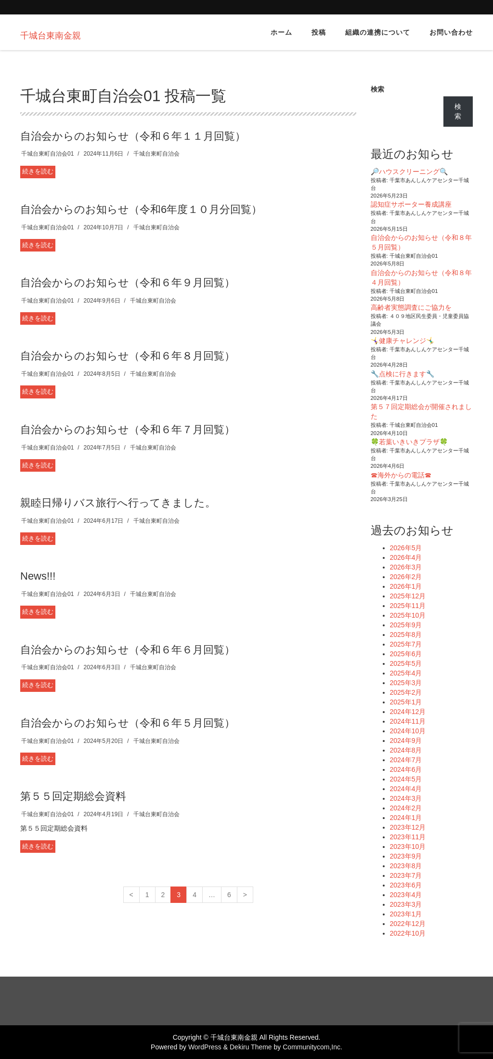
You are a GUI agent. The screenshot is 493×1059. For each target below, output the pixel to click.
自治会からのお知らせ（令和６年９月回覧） (127, 283)
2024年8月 (406, 750)
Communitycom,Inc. (312, 1047)
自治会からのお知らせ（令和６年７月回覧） (127, 430)
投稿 (318, 32)
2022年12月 (408, 923)
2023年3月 (406, 904)
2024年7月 (406, 760)
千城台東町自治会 (156, 153)
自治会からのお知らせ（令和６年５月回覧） (127, 723)
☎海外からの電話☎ (401, 475)
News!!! (37, 576)
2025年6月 (406, 654)
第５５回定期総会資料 (73, 796)
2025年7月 (406, 644)
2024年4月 (406, 789)
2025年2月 (406, 692)
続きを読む (37, 171)
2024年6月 (406, 769)
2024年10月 (408, 731)
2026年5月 (406, 548)
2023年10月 (408, 846)
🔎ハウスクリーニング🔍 (409, 171)
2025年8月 (406, 634)
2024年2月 (406, 808)
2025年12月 (408, 596)
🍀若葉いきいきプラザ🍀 (409, 442)
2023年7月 (406, 875)
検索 (377, 89)
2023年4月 (406, 895)
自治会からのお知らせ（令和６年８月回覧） (127, 356)
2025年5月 (406, 663)
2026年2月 (406, 577)
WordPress (204, 1047)
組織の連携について (377, 32)
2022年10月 (408, 933)
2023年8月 (406, 866)
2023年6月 (406, 885)
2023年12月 (408, 827)
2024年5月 (406, 779)
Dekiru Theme (251, 1047)
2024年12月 (408, 711)
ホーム (281, 32)
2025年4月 (406, 673)
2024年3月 (406, 798)
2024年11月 (408, 721)
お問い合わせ (451, 32)
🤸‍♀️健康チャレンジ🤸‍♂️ (402, 340)
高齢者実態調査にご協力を (411, 307)
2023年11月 (408, 837)
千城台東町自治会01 (47, 153)
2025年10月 (408, 615)
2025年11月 (408, 605)
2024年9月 (406, 740)
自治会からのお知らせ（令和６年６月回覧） (127, 650)
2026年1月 (406, 586)
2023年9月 (406, 856)
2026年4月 (406, 557)
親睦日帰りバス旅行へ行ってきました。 (118, 503)
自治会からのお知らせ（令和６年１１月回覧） (133, 136)
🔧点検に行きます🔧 (402, 374)
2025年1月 (406, 702)
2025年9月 (406, 625)
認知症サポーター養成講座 (411, 204)
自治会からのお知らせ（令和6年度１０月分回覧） (141, 209)
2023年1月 (406, 914)
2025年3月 (406, 683)
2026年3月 (406, 567)
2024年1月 (406, 817)
